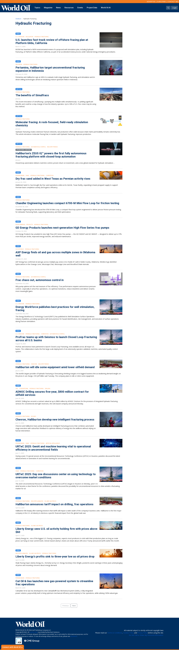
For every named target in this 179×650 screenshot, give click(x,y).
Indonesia (19, 64)
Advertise (151, 1)
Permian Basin (20, 175)
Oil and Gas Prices (50, 501)
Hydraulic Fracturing (41, 36)
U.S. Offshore (20, 36)
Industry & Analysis (37, 501)
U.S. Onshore (20, 304)
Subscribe (161, 1)
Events (80, 8)
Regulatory (29, 36)
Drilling (47, 388)
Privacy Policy (142, 633)
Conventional (23, 388)
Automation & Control (38, 147)
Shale (27, 175)
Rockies (33, 416)
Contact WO (173, 1)
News (58, 8)
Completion (49, 175)
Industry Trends (52, 147)
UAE (17, 388)
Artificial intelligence (53, 443)
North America (20, 224)
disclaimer (73, 636)
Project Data (92, 8)
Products (29, 224)
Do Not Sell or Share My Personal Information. (146, 635)
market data (33, 632)
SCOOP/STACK (20, 249)
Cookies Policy (128, 633)
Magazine (48, 8)
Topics (37, 8)
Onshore (18, 19)
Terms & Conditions (114, 633)
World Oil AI (106, 8)
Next (74, 606)
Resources (69, 8)
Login (174, 8)
